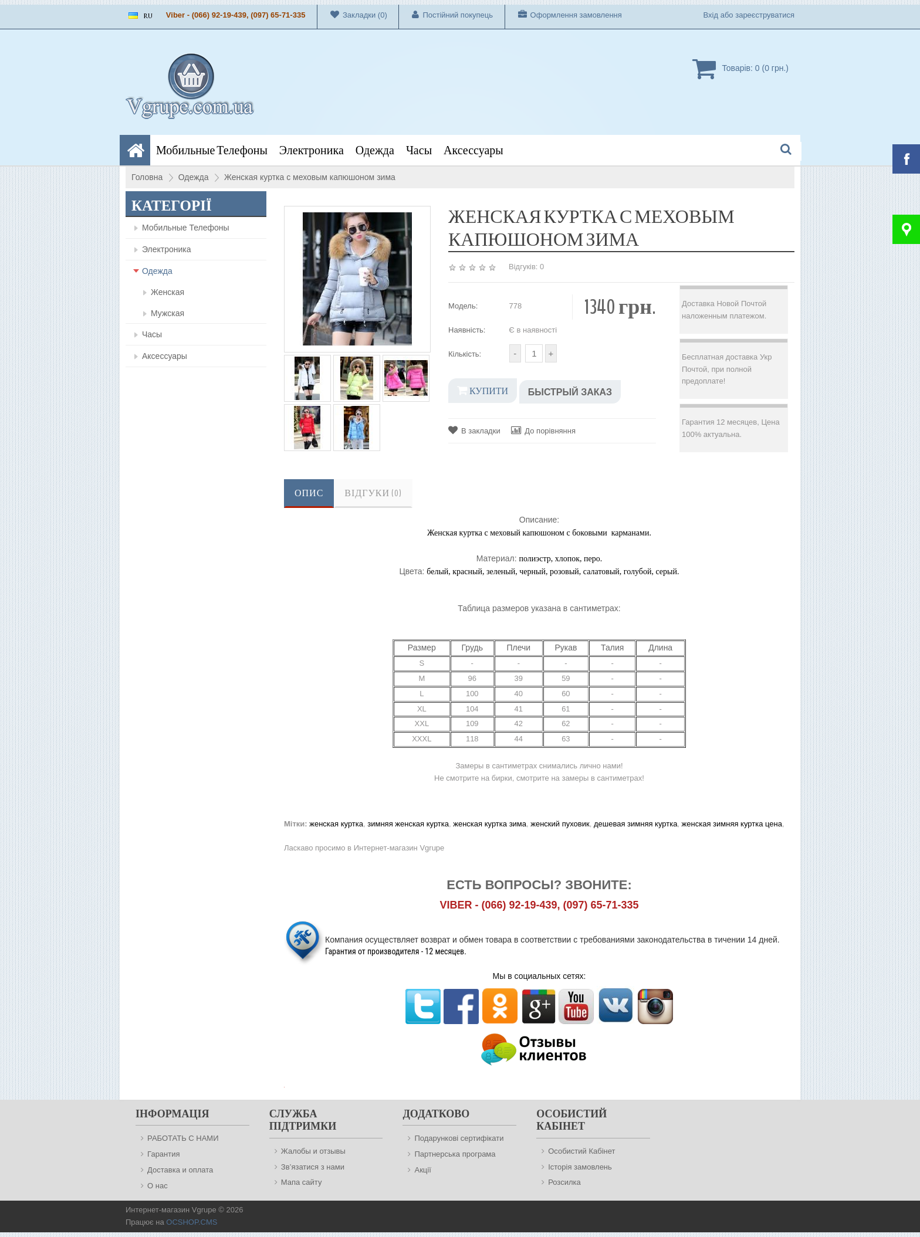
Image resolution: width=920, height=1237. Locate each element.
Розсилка (564, 1182)
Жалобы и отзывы (313, 1151)
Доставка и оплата (180, 1169)
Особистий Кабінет (581, 1151)
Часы (419, 150)
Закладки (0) (352, 14)
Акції (422, 1169)
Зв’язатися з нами (312, 1167)
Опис (309, 493)
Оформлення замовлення (563, 14)
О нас (157, 1185)
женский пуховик (559, 823)
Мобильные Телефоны (212, 150)
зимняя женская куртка (408, 823)
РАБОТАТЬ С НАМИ (182, 1138)
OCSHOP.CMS (191, 1222)
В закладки (474, 430)
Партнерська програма (454, 1154)
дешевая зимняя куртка (635, 823)
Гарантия (163, 1154)
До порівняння (543, 430)
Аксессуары (473, 150)
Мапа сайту (301, 1182)
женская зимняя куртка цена (732, 823)
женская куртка (336, 823)
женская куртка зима (489, 823)
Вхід (711, 15)
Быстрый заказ (570, 392)
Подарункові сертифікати (458, 1138)
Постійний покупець (446, 14)
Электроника (311, 150)
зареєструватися (764, 15)
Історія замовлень (580, 1167)
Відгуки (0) (373, 493)
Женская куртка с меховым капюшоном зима (309, 177)
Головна (147, 177)
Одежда (375, 150)
